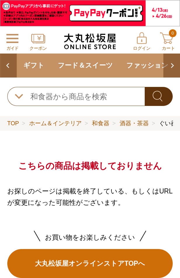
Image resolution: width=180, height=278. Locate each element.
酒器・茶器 (134, 123)
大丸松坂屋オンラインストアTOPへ (90, 263)
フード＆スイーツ (85, 65)
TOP (13, 123)
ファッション (147, 65)
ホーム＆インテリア (55, 123)
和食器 (100, 123)
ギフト (33, 65)
